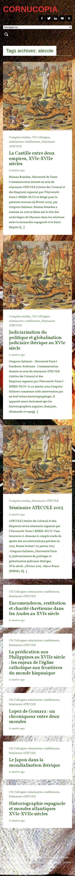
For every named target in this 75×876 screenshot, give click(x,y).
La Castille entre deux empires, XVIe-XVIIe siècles (32, 158)
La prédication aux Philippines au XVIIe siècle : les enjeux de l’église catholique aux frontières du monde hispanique (37, 663)
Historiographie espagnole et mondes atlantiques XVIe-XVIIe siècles (37, 809)
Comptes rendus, (20, 137)
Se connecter (52, 857)
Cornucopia (34, 857)
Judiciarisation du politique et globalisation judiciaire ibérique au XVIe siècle (37, 340)
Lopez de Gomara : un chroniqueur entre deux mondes (34, 716)
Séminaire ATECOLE (45, 501)
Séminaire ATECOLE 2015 (36, 508)
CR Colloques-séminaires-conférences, (34, 592)
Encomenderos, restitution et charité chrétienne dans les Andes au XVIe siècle (37, 608)
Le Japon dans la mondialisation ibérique (34, 763)
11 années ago (17, 170)
